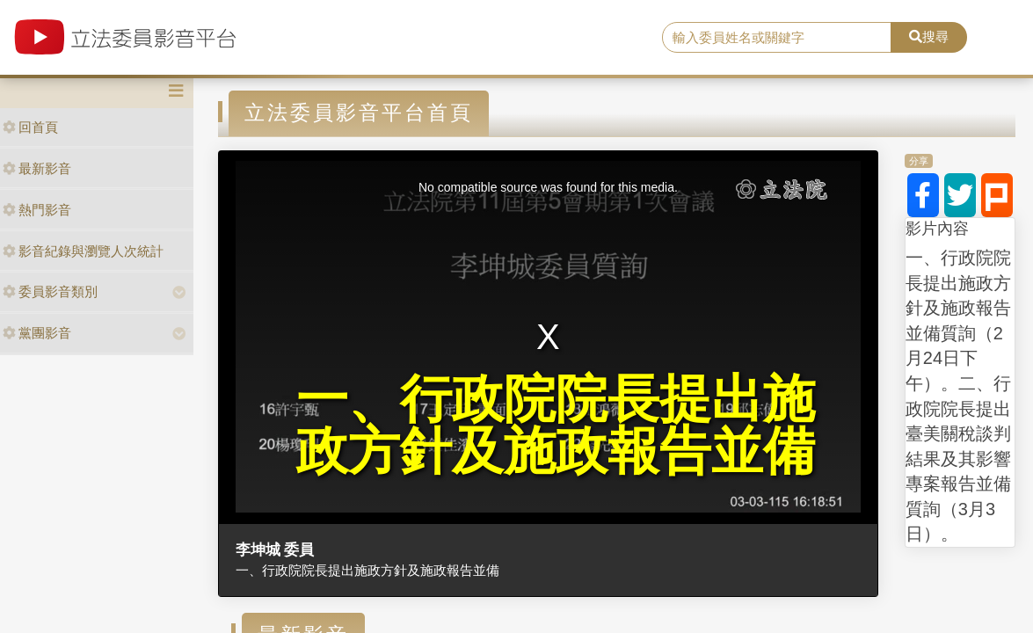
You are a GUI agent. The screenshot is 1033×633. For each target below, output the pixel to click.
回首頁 (30, 127)
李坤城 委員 (275, 549)
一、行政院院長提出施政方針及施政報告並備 (367, 570)
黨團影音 (37, 332)
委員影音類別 (50, 291)
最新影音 (37, 168)
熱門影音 (37, 209)
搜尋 (929, 36)
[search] (777, 38)
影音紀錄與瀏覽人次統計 (83, 251)
